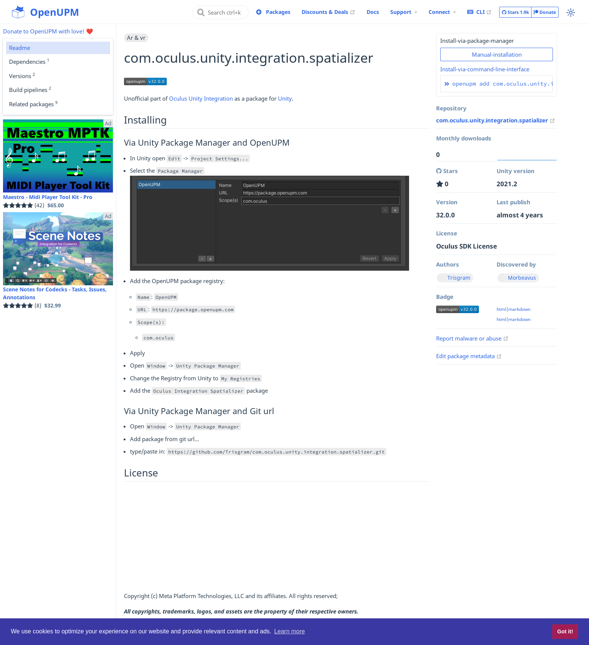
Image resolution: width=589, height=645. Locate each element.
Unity (285, 98)
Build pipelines (30, 89)
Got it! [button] (565, 631)
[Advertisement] (276, 538)
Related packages (33, 103)
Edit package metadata (469, 356)
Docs (373, 11)
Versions (22, 75)
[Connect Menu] (442, 12)
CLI (479, 11)
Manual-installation (497, 54)
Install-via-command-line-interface (484, 69)
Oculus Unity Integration (201, 98)
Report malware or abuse (472, 338)
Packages (278, 11)
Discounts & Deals (328, 11)
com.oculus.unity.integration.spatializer (495, 120)
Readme (19, 47)
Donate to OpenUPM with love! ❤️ (48, 31)
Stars (515, 12)
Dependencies (29, 61)
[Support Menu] (403, 12)
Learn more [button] (289, 631)
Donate (545, 12)
